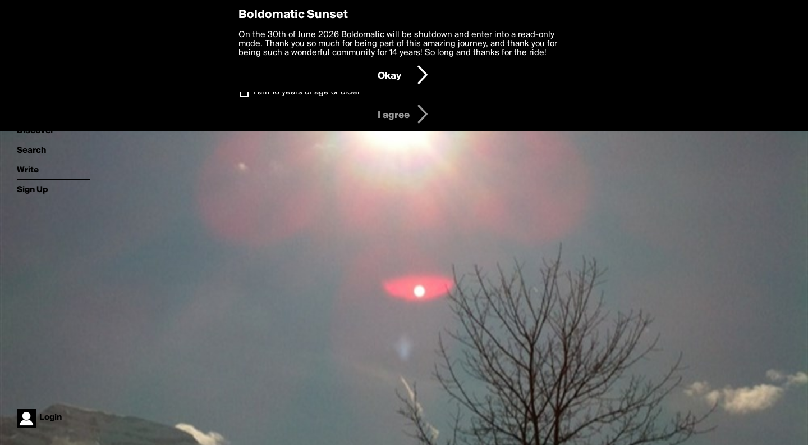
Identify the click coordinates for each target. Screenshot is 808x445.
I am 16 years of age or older (306, 92)
